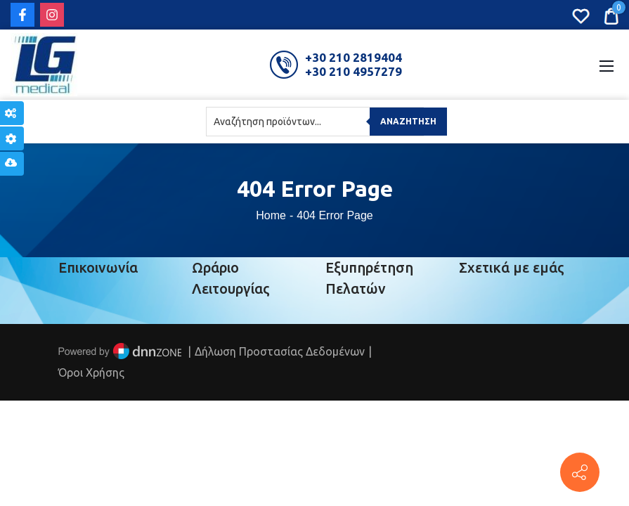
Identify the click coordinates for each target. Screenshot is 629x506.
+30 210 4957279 (353, 71)
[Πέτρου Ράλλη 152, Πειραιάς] (579, 472)
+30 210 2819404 (353, 57)
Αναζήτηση (408, 121)
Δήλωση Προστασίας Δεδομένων (280, 351)
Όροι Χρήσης (91, 372)
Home (271, 215)
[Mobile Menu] (606, 65)
